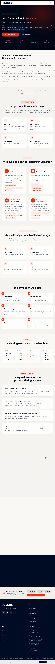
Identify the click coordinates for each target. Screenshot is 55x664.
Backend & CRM (32, 621)
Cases (3, 630)
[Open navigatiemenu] (50, 3)
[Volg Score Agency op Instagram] (7, 612)
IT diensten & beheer (34, 616)
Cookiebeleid (37, 658)
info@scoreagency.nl (35, 630)
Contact (4, 640)
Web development (33, 611)
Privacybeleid (35, 662)
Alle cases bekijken (48, 458)
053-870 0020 (33, 632)
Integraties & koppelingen (35, 618)
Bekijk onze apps (25, 34)
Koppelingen (5, 638)
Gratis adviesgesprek (10, 34)
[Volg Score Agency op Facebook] (11, 612)
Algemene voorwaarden (47, 658)
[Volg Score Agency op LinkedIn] (3, 612)
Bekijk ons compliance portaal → (35, 595)
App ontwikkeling (33, 608)
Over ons (4, 635)
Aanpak (4, 632)
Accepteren (42, 662)
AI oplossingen (32, 613)
